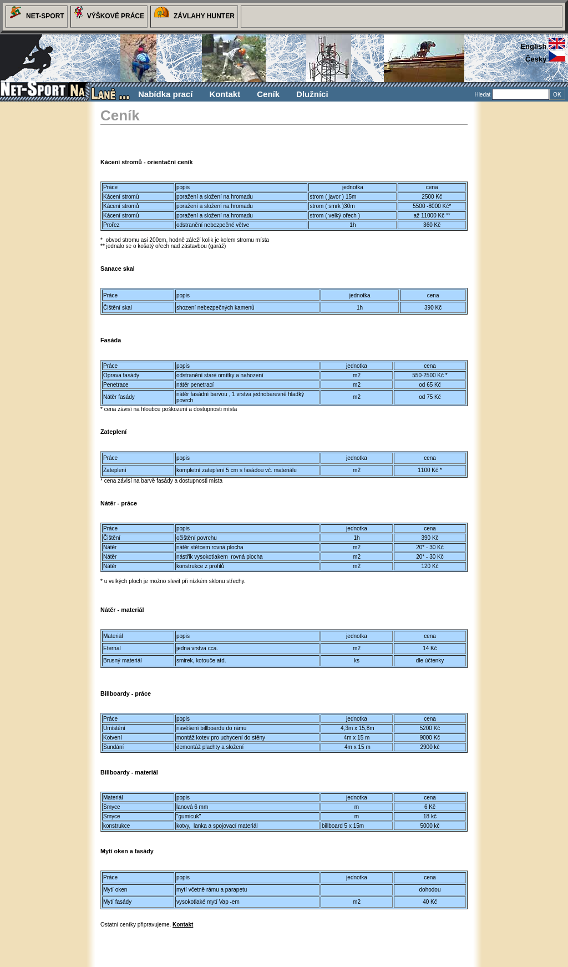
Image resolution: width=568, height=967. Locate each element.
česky (545, 59)
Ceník (268, 94)
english (542, 46)
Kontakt (224, 94)
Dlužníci (312, 94)
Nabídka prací (165, 94)
